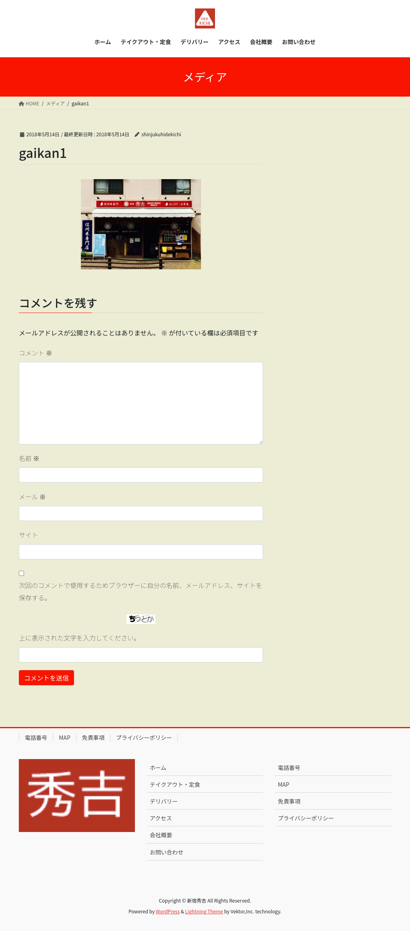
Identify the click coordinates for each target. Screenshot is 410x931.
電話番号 (36, 737)
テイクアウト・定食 (175, 784)
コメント (35, 352)
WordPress (168, 911)
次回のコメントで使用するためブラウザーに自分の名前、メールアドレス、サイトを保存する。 (140, 591)
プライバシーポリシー (144, 737)
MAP (64, 737)
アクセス (161, 818)
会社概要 (161, 835)
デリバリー (164, 801)
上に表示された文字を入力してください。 (79, 637)
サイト (28, 534)
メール (32, 496)
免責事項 (93, 737)
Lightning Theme (204, 911)
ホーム (158, 767)
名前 (29, 458)
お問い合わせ (166, 852)
